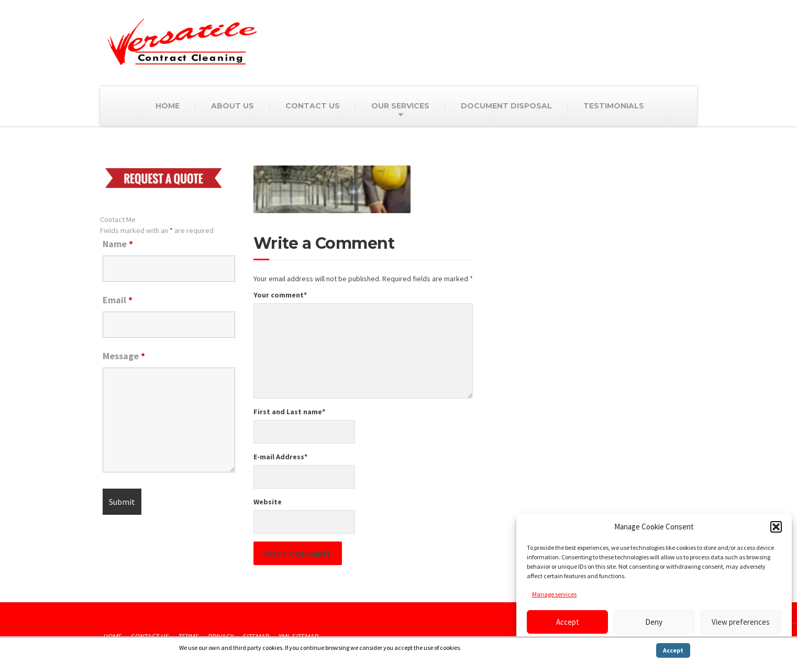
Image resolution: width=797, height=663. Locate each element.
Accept (567, 622)
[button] (776, 527)
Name (118, 244)
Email (117, 300)
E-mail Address (280, 456)
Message (124, 356)
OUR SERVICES (400, 105)
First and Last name (289, 411)
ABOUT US (232, 105)
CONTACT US (312, 105)
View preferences (741, 622)
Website (267, 501)
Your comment (280, 295)
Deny (653, 622)
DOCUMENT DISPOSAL (506, 105)
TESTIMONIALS (613, 105)
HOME (168, 105)
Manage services (554, 594)
